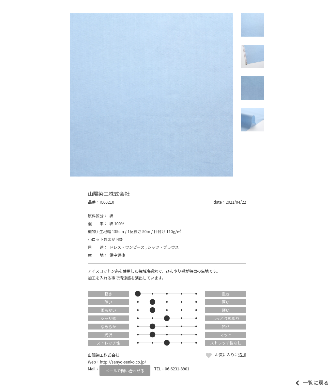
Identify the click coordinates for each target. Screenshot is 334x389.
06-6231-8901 (177, 368)
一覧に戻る (316, 382)
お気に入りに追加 (230, 354)
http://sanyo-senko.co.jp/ (123, 361)
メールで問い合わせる (124, 370)
